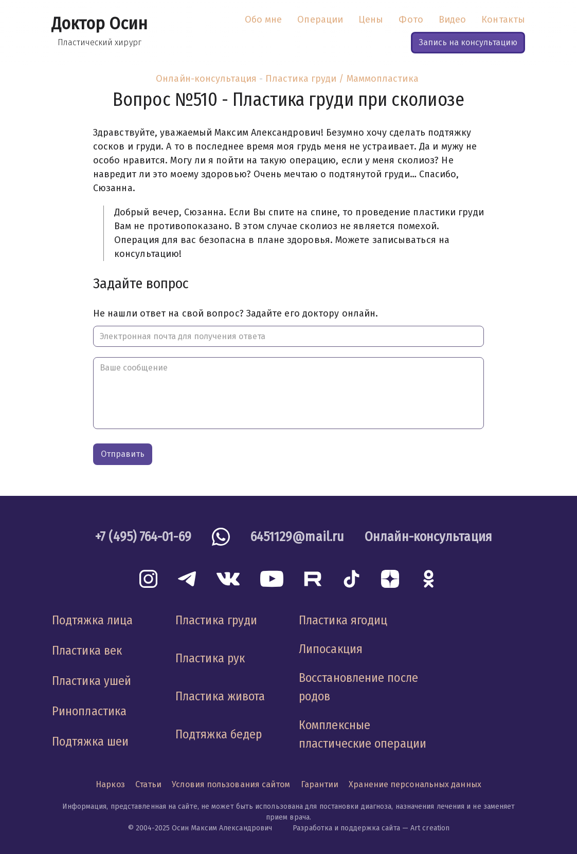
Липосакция (331, 649)
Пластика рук (210, 658)
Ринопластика (89, 711)
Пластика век (87, 650)
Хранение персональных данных (415, 784)
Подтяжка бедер (218, 734)
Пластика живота (220, 696)
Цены (370, 19)
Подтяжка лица (92, 620)
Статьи (148, 784)
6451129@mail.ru (297, 537)
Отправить (123, 454)
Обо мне (263, 19)
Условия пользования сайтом (231, 784)
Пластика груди (216, 620)
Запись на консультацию (468, 42)
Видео (452, 19)
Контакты (503, 19)
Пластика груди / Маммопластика (342, 78)
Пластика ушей (91, 681)
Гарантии (320, 784)
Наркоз (110, 784)
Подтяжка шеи (90, 741)
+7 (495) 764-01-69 (143, 537)
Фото (411, 19)
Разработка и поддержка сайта (346, 828)
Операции (320, 19)
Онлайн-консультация (206, 78)
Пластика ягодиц (343, 620)
